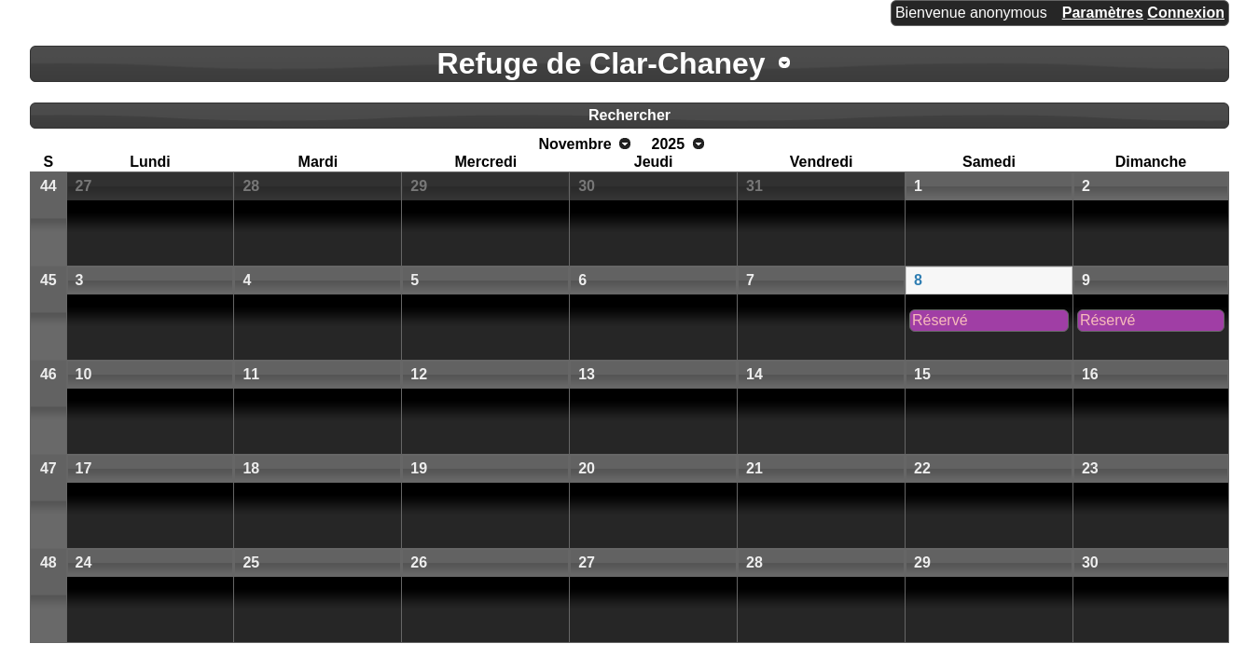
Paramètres (1102, 13)
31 (754, 186)
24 (84, 562)
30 (586, 186)
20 (586, 468)
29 (418, 186)
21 (754, 468)
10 (84, 374)
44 (48, 186)
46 (48, 374)
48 (48, 562)
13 (586, 374)
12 (418, 374)
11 (250, 374)
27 (84, 186)
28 (250, 186)
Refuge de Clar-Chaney (601, 63)
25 (250, 562)
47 (48, 468)
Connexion (1185, 13)
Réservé (940, 320)
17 (84, 468)
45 (48, 280)
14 (754, 374)
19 (418, 468)
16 (1090, 374)
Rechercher (629, 115)
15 (922, 374)
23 (1090, 468)
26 (418, 562)
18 (250, 468)
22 (922, 468)
